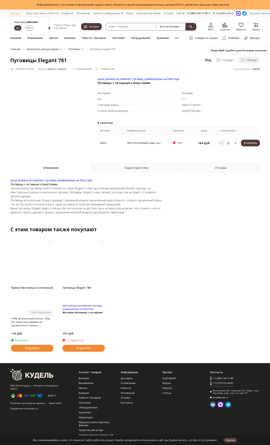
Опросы (167, 388)
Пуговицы (74, 49)
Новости (126, 388)
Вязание (15, 38)
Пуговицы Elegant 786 (77, 287)
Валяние (70, 38)
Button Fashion (57, 69)
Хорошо (230, 440)
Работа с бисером (94, 38)
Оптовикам (83, 13)
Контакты (127, 402)
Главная (15, 49)
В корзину (250, 143)
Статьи (166, 393)
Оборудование (140, 38)
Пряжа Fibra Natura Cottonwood (32, 287)
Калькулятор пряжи (149, 13)
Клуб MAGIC (169, 378)
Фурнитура (86, 417)
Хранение (163, 38)
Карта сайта (55, 403)
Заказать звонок (259, 13)
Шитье (53, 38)
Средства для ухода (91, 430)
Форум (166, 383)
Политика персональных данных (27, 403)
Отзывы (169, 13)
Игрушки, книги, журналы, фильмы (94, 423)
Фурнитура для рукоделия (43, 49)
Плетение (118, 38)
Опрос (130, 13)
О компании (128, 383)
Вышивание (35, 38)
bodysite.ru (32, 408)
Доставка (126, 378)
